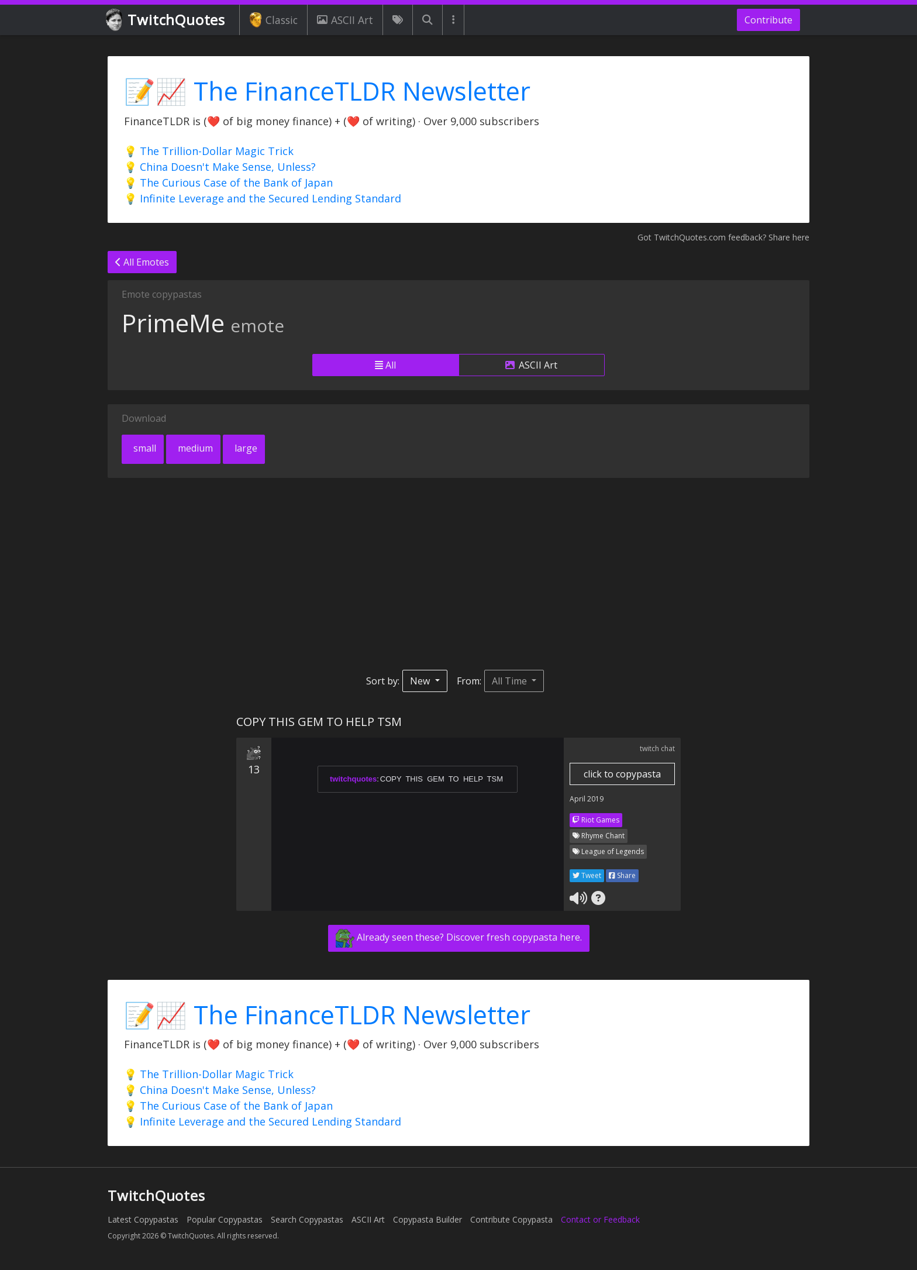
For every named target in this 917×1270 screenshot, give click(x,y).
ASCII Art (345, 20)
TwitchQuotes (166, 20)
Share (622, 875)
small (143, 448)
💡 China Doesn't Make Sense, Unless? (220, 167)
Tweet (587, 875)
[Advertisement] (458, 574)
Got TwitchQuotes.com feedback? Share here (723, 237)
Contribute (768, 19)
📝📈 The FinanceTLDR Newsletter (327, 91)
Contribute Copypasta (511, 1219)
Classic (273, 20)
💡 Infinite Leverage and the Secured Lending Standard (262, 198)
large (244, 448)
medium (194, 448)
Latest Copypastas (143, 1219)
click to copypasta (622, 773)
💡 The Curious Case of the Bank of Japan (228, 182)
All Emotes (142, 262)
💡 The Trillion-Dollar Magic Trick (209, 151)
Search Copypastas (307, 1219)
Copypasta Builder (427, 1219)
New (421, 680)
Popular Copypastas (225, 1219)
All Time (510, 680)
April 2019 (587, 799)
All (385, 365)
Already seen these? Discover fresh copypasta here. (459, 938)
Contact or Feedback (600, 1219)
